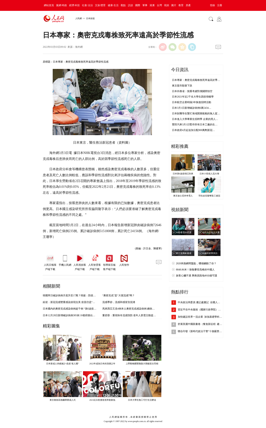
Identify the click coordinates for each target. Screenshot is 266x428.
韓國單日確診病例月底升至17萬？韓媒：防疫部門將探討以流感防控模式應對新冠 (88, 295)
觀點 (123, 5)
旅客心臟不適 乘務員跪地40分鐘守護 (196, 275)
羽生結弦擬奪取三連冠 (209, 195)
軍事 (144, 5)
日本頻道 (90, 18)
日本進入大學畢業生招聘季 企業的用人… (195, 119)
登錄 (212, 5)
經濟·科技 (74, 5)
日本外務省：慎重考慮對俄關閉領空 (192, 91)
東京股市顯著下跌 (182, 85)
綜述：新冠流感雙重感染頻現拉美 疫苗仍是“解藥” (71, 302)
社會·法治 (87, 5)
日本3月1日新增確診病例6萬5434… (191, 108)
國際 (137, 5)
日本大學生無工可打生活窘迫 (142, 400)
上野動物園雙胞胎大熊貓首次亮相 (142, 363)
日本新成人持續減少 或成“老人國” (62, 363)
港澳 (152, 5)
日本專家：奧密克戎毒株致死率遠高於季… (196, 80)
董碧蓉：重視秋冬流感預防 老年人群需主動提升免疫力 (133, 315)
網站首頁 (49, 5)
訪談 (130, 5)
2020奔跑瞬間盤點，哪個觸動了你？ (196, 263)
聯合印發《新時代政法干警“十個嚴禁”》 (200, 331)
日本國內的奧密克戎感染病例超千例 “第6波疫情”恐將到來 (75, 308)
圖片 (173, 5)
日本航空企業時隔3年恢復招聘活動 (191, 102)
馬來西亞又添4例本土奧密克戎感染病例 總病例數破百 (132, 308)
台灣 (159, 5)
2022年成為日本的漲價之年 (102, 363)
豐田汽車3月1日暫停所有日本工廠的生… (194, 124)
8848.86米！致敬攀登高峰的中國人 (195, 269)
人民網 (78, 18)
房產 (188, 5)
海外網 (79, 47)
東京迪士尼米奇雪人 (183, 195)
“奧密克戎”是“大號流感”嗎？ (118, 295)
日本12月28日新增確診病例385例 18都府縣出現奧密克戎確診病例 (79, 315)
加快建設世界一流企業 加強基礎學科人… (201, 316)
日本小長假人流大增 (209, 173)
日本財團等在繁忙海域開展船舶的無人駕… (196, 113)
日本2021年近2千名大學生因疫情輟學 (193, 96)
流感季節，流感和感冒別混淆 (118, 302)
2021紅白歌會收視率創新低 (102, 400)
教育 (181, 5)
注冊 (219, 5)
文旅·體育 (100, 5)
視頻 (166, 5)
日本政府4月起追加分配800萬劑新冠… (193, 130)
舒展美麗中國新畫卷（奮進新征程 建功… (201, 324)
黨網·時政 (61, 5)
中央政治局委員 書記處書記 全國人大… (200, 302)
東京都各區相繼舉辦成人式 (63, 400)
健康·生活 (113, 5)
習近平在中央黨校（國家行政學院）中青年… (203, 309)
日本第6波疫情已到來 (183, 173)
